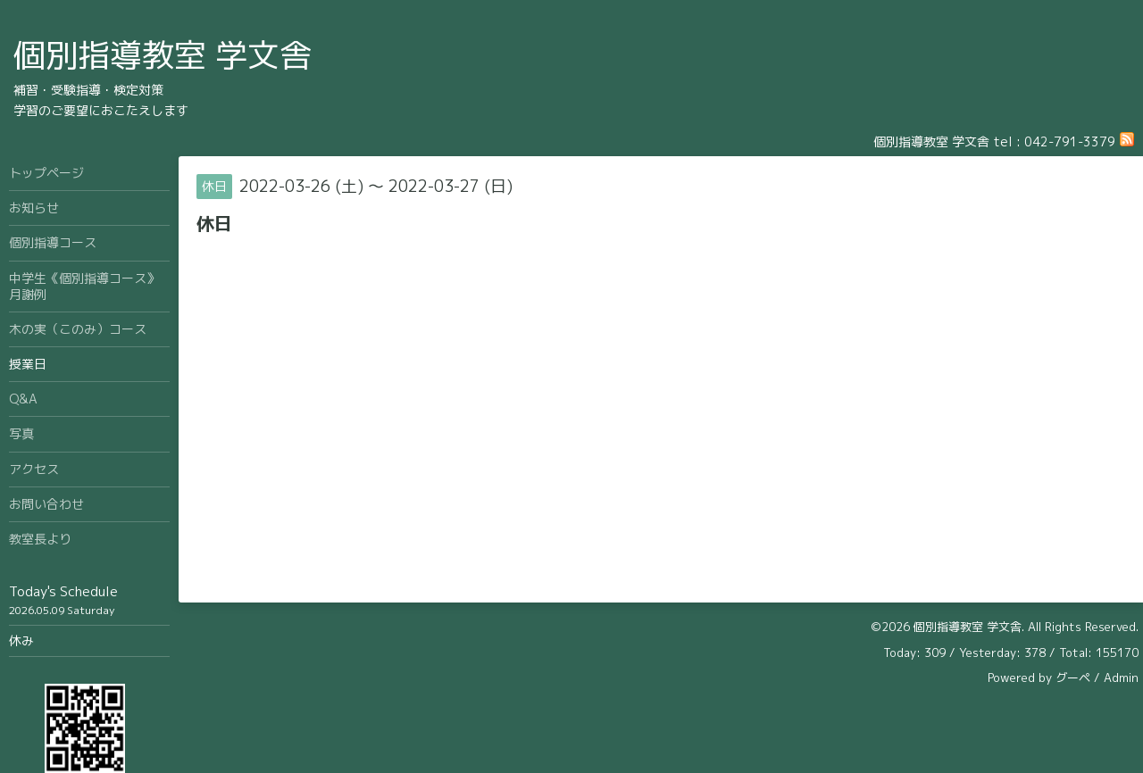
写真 (21, 433)
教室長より (40, 538)
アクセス (34, 469)
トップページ (46, 172)
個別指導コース (52, 242)
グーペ (1072, 677)
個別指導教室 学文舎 (162, 55)
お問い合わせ (46, 503)
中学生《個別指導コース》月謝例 (84, 286)
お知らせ (34, 207)
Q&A (23, 398)
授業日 (27, 363)
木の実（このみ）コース (77, 328)
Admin (1121, 677)
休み (21, 640)
